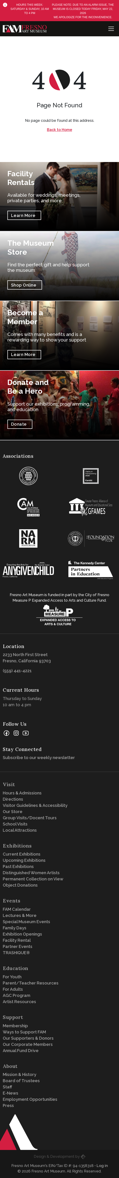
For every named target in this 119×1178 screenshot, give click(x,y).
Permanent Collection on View (33, 878)
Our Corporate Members (28, 1044)
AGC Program (16, 995)
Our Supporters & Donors (28, 1038)
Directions (13, 799)
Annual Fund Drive (21, 1050)
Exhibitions (17, 846)
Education (15, 968)
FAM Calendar (17, 909)
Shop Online (24, 285)
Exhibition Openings (22, 934)
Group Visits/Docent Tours (30, 817)
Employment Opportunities (30, 1099)
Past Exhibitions (18, 866)
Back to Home (59, 130)
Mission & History (19, 1074)
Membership (15, 1025)
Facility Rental (17, 940)
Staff (7, 1086)
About (10, 1066)
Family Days (14, 927)
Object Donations (20, 885)
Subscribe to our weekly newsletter (40, 757)
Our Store (12, 811)
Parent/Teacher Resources (30, 983)
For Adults (13, 989)
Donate (19, 424)
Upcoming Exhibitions (24, 860)
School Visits (15, 824)
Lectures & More (20, 915)
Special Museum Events (26, 921)
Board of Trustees (21, 1080)
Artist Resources (19, 1001)
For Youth (12, 976)
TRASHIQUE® (16, 952)
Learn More (23, 215)
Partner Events (17, 946)
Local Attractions (20, 830)
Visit (9, 784)
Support (13, 1017)
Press (8, 1105)
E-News (10, 1093)
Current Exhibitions (21, 854)
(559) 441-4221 (17, 670)
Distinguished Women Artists (31, 872)
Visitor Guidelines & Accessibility (35, 805)
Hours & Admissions (22, 793)
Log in (102, 1166)
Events (11, 901)
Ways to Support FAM (24, 1032)
